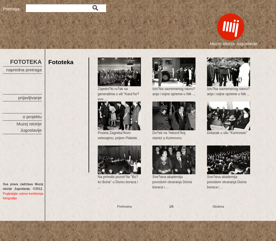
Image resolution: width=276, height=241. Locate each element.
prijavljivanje (30, 97)
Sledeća (218, 206)
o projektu (32, 116)
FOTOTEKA (26, 62)
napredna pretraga (24, 69)
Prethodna (124, 206)
